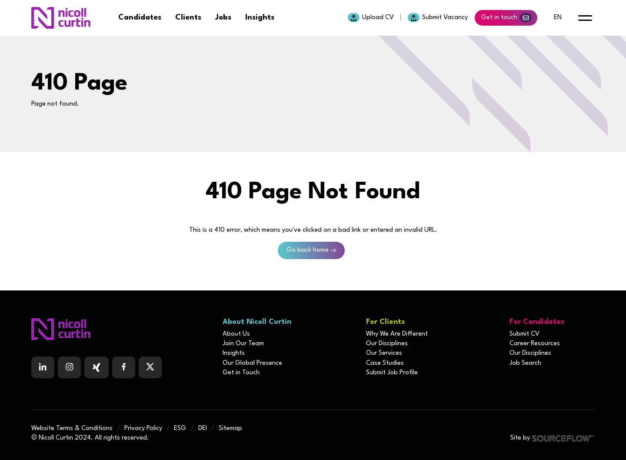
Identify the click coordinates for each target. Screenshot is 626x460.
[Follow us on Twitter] (150, 367)
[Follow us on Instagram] (69, 367)
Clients (188, 17)
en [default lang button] (558, 17)
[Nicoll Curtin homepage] (60, 18)
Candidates (139, 17)
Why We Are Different (397, 334)
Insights (259, 17)
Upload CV (371, 17)
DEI (202, 428)
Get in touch (506, 17)
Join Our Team (243, 343)
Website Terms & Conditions (72, 428)
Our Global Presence (252, 363)
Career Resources (534, 343)
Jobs (223, 17)
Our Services (384, 353)
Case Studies (385, 363)
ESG (180, 428)
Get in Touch (241, 373)
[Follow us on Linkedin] (42, 367)
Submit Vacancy (438, 17)
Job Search (525, 363)
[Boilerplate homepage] (121, 329)
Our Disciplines (387, 343)
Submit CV (524, 334)
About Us (236, 334)
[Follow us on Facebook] (96, 367)
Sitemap (230, 428)
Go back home (307, 250)
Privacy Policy (143, 428)
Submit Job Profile (392, 373)
